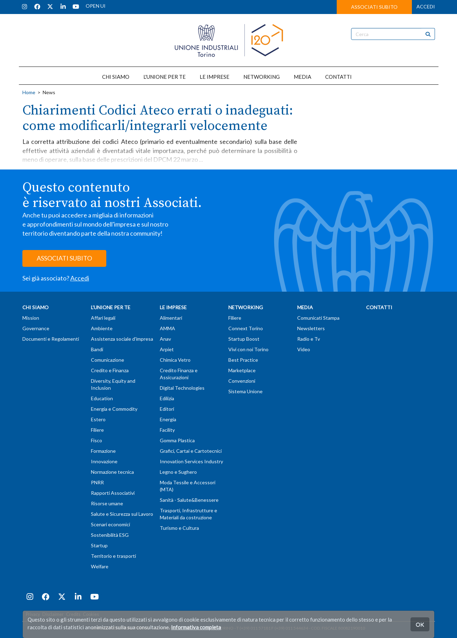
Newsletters (311, 328)
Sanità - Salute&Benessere (189, 500)
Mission (30, 318)
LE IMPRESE (214, 77)
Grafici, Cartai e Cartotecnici (191, 451)
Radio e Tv (308, 339)
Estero (98, 419)
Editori (167, 409)
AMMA (167, 328)
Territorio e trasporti (113, 556)
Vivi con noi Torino (248, 349)
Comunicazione (107, 360)
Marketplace (242, 370)
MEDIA (302, 77)
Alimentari (171, 318)
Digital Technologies (182, 388)
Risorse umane (107, 503)
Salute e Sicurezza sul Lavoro (122, 514)
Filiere (97, 430)
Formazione (103, 451)
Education (102, 398)
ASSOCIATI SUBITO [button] (374, 7)
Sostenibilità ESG (110, 535)
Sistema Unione (245, 391)
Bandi (97, 349)
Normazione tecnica (112, 472)
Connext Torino (245, 328)
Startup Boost (243, 339)
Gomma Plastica (177, 440)
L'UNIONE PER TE (164, 77)
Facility (167, 430)
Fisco (96, 440)
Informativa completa (196, 627)
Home (28, 92)
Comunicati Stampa (318, 318)
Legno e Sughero (178, 472)
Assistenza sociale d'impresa (122, 339)
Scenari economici (110, 524)
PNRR (97, 482)
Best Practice (243, 360)
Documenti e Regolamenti (50, 339)
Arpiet (167, 349)
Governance (35, 328)
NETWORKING (261, 77)
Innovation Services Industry (191, 461)
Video (303, 349)
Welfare (99, 566)
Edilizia (167, 398)
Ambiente (102, 328)
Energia (168, 419)
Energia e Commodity (114, 409)
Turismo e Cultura (179, 528)
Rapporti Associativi (113, 493)
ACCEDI (425, 6)
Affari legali (103, 318)
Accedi (79, 278)
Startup (99, 545)
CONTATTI (338, 77)
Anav (165, 339)
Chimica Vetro (175, 360)
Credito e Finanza (110, 370)
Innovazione (104, 461)
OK (420, 624)
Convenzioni (241, 381)
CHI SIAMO (115, 77)
